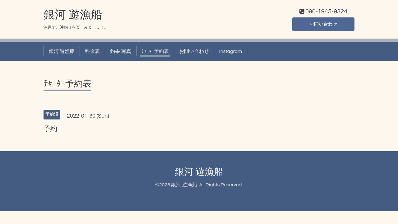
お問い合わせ (323, 24)
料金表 (92, 52)
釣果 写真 (120, 52)
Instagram (230, 52)
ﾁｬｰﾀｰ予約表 (155, 52)
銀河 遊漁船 (73, 16)
